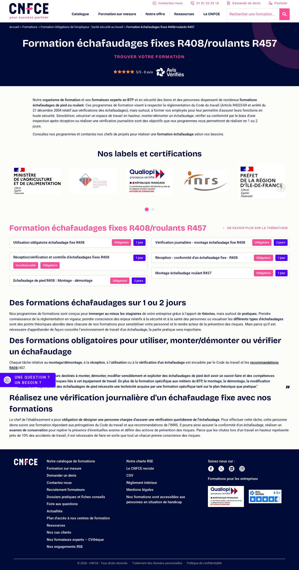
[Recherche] (284, 14)
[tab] (147, 209)
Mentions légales (139, 490)
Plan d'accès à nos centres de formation (78, 518)
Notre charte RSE (139, 461)
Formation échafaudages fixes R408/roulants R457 (160, 27)
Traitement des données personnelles (157, 563)
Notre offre (155, 14)
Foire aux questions (62, 504)
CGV (129, 475)
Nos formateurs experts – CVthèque (75, 540)
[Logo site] (28, 11)
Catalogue (80, 14)
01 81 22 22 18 (207, 3)
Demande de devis (246, 3)
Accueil (14, 27)
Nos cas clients (59, 532)
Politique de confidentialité (204, 563)
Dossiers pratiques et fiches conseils (76, 497)
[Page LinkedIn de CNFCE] (232, 468)
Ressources (184, 14)
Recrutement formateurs (66, 490)
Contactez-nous (170, 3)
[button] (281, 187)
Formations (29, 27)
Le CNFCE (211, 14)
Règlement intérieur (141, 483)
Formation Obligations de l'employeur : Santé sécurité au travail (82, 27)
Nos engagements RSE (65, 547)
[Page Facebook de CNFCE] (211, 468)
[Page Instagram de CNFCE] (242, 468)
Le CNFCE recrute (140, 468)
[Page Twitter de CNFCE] (221, 468)
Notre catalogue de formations (71, 461)
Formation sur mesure (117, 14)
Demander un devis (61, 475)
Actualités (55, 511)
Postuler (281, 3)
